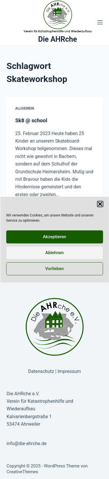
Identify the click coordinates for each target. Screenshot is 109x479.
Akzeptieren (54, 236)
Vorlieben (54, 268)
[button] (100, 204)
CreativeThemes (22, 471)
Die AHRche (57, 39)
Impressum (69, 371)
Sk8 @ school (31, 120)
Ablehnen (54, 252)
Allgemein (24, 108)
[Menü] (100, 22)
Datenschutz (41, 371)
